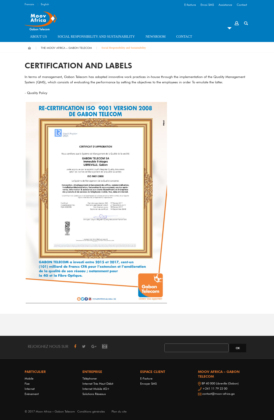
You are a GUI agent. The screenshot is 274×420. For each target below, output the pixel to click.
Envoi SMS (207, 4)
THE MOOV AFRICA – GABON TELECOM (66, 47)
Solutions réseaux (94, 394)
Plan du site (119, 411)
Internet (30, 388)
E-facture (190, 4)
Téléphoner (89, 378)
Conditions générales (91, 411)
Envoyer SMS (148, 383)
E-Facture (146, 378)
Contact (242, 4)
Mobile (29, 378)
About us (38, 36)
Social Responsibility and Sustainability (96, 36)
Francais (29, 4)
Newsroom (155, 36)
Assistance (225, 4)
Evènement (32, 394)
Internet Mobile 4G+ (96, 388)
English (45, 4)
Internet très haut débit (97, 383)
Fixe (27, 383)
